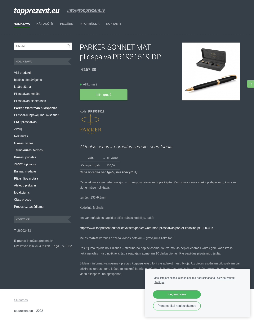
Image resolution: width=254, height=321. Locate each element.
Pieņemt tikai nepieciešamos (177, 305)
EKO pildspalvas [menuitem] (25, 122)
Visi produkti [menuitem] (22, 72)
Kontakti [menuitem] (113, 23)
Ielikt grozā (103, 95)
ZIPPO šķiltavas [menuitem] (25, 164)
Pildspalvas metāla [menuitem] (27, 93)
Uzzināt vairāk (225, 277)
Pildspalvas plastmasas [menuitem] (30, 101)
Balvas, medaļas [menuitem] (25, 171)
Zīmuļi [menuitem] (18, 129)
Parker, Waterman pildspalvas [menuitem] (35, 108)
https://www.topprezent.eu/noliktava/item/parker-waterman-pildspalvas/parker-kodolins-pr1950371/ (146, 228)
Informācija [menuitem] (90, 23)
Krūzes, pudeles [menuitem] (25, 157)
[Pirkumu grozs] (250, 84)
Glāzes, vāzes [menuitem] (23, 143)
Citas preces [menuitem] (22, 199)
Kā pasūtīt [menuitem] (45, 23)
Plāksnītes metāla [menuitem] (26, 178)
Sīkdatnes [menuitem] (21, 300)
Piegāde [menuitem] (66, 23)
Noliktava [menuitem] (22, 23)
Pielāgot (159, 282)
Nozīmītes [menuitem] (21, 136)
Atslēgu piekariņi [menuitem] (25, 185)
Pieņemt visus (176, 294)
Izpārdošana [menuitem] (22, 86)
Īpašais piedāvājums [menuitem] (28, 79)
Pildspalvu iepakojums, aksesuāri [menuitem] (36, 115)
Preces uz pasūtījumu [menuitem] (29, 206)
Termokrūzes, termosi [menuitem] (28, 150)
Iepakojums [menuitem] (22, 192)
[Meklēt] (43, 46)
